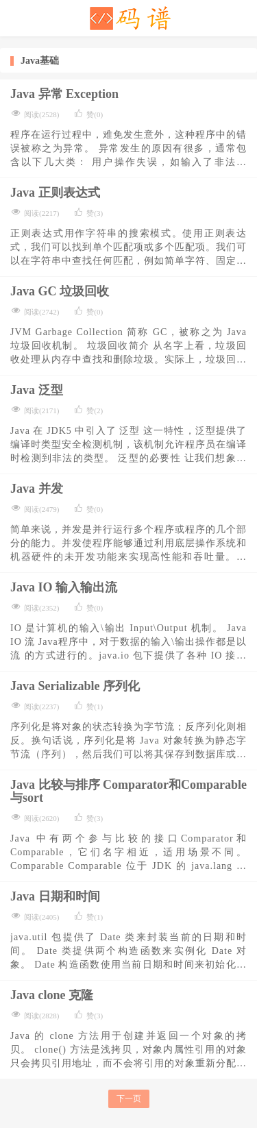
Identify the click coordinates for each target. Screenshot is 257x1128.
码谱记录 (129, 18)
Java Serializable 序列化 (75, 686)
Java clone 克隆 (51, 995)
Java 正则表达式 (55, 192)
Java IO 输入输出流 (63, 587)
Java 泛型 (36, 390)
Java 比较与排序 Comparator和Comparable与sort (128, 791)
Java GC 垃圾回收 (59, 291)
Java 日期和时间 (55, 896)
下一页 (129, 1098)
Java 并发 (36, 488)
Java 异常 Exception (64, 94)
